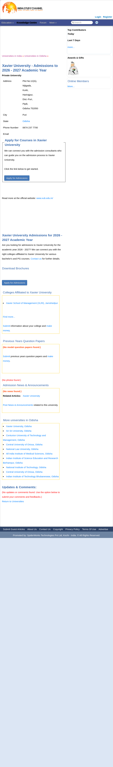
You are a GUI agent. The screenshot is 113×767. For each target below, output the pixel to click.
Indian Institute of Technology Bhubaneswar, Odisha (32, 476)
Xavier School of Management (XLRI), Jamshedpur (32, 303)
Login (98, 17)
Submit (6, 326)
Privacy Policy (72, 529)
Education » (8, 22)
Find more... (9, 316)
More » (53, 22)
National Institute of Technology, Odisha (26, 467)
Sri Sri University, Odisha (18, 431)
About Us (32, 529)
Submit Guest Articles (14, 529)
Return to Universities (13, 501)
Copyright (58, 529)
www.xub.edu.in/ (44, 198)
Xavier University (31, 396)
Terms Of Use (89, 529)
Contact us (36, 258)
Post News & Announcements (18, 405)
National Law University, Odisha (22, 449)
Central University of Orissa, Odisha (24, 444)
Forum (43, 22)
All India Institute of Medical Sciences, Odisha (29, 453)
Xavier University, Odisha (19, 426)
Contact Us (44, 529)
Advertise (103, 529)
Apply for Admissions (16, 178)
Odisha (26, 121)
